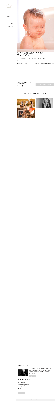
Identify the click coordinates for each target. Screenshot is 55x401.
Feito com (35, 399)
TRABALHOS (10, 16)
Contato (21, 392)
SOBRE (12, 23)
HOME (12, 13)
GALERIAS (11, 19)
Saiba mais (33, 376)
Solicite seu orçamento (44, 323)
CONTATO (11, 26)
